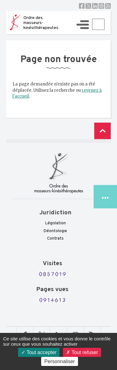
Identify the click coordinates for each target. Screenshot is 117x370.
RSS (108, 6)
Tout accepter (38, 352)
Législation (55, 223)
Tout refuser (82, 352)
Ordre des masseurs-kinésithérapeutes (40, 23)
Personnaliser (59, 361)
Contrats (55, 238)
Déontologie (55, 231)
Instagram (101, 6)
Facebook (82, 6)
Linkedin (95, 6)
